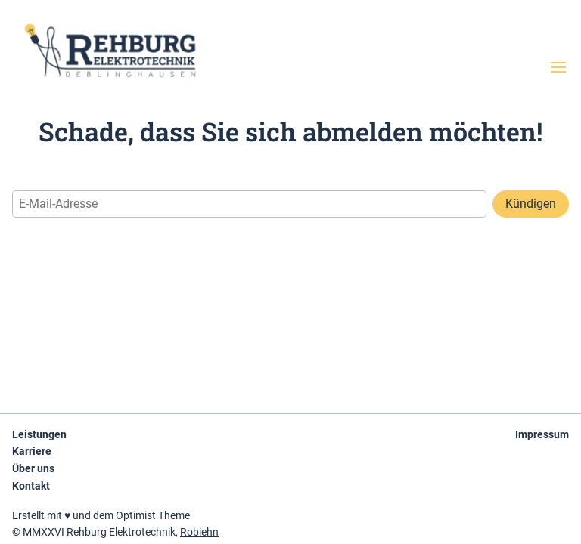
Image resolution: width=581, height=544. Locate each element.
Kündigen (530, 203)
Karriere (31, 451)
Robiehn (199, 532)
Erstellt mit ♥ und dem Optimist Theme (101, 515)
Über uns (33, 468)
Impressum (542, 434)
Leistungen (39, 434)
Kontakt (31, 486)
